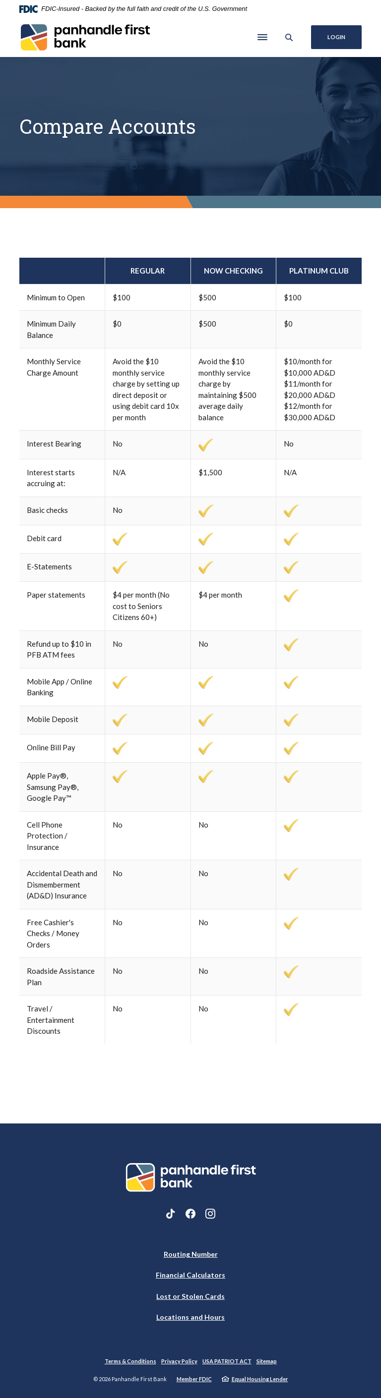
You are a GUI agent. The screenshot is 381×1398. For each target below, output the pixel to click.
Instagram (210, 1214)
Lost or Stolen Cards (190, 1296)
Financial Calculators (190, 1275)
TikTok (171, 1214)
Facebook (190, 1214)
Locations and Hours (190, 1317)
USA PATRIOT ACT (227, 1361)
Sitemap (266, 1361)
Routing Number (191, 1254)
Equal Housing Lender (260, 1379)
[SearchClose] (289, 37)
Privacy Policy (179, 1361)
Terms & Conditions (130, 1361)
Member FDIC (194, 1379)
